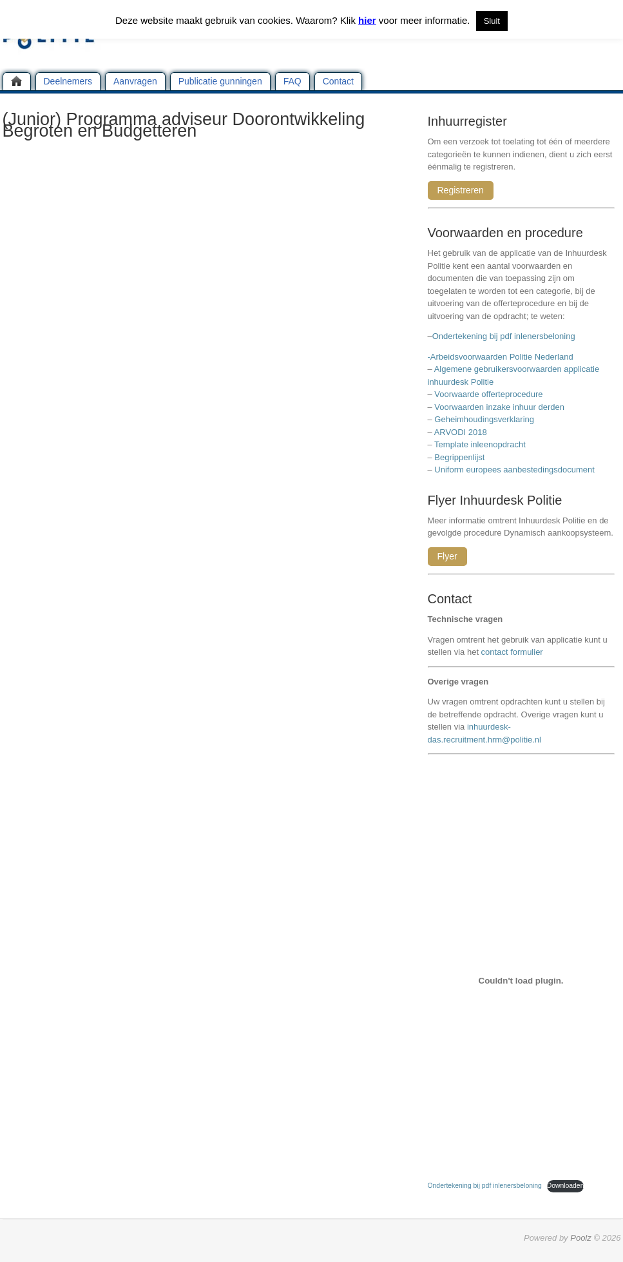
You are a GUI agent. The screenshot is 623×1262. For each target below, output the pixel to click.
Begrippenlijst (459, 457)
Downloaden (565, 1185)
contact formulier (512, 652)
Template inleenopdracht (480, 444)
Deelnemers (68, 81)
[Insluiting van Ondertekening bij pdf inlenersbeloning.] (521, 980)
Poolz (580, 1238)
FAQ (292, 81)
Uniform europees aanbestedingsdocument (514, 469)
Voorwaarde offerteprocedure (488, 394)
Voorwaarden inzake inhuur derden (499, 407)
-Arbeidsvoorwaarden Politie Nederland (500, 357)
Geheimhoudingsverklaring (484, 419)
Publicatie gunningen (220, 81)
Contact (338, 81)
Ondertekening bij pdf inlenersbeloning (506, 336)
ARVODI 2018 (460, 432)
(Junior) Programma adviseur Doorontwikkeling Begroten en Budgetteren (184, 125)
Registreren (460, 190)
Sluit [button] (492, 21)
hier (367, 20)
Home (17, 81)
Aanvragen (135, 81)
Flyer (447, 556)
